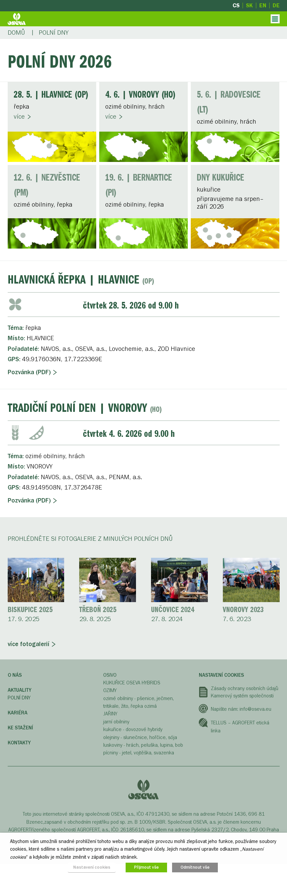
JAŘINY (110, 713)
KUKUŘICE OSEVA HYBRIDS (131, 682)
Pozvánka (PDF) (29, 372)
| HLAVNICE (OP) (51, 95)
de (276, 5)
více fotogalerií (28, 644)
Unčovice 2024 (172, 610)
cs (236, 5)
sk (249, 5)
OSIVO (110, 675)
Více (19, 117)
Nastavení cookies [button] (91, 867)
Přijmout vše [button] (146, 867)
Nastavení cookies (221, 675)
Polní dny (19, 697)
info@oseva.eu (255, 709)
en (262, 5)
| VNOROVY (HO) (140, 95)
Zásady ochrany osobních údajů (244, 688)
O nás (15, 675)
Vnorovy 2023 (243, 610)
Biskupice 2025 (30, 610)
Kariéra (17, 712)
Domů (16, 33)
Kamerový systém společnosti (242, 695)
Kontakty (19, 742)
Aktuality (19, 690)
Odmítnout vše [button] (194, 867)
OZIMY (110, 690)
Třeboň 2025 (97, 610)
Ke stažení (20, 727)
